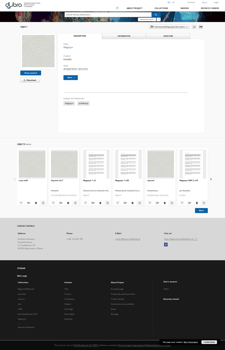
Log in (166, 288)
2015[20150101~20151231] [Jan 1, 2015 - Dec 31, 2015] (75, 69)
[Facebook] (166, 244)
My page (115, 314)
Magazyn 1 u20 (122, 180)
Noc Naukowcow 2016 (27, 314)
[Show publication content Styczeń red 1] (68, 203)
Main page (22, 275)
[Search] (156, 14)
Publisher (68, 319)
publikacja (83, 103)
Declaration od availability (122, 304)
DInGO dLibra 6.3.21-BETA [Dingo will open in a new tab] (86, 345)
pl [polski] (173, 2)
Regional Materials (26, 289)
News (113, 309)
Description (69, 314)
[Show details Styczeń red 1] (75, 203)
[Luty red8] (32, 164)
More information (191, 342)
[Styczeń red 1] (64, 164)
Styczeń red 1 (57, 180)
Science (21, 299)
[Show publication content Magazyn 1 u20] (132, 203)
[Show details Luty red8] (43, 203)
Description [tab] (80, 36)
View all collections (26, 327)
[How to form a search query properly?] (159, 19)
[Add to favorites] (194, 27)
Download (29, 80)
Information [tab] (124, 36)
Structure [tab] (168, 36)
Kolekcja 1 (22, 319)
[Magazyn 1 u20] (128, 164)
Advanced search (146, 19)
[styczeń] (161, 164)
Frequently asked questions (123, 294)
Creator (67, 294)
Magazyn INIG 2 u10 (189, 180)
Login (216, 2)
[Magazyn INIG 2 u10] (193, 164)
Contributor (69, 299)
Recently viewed (210, 8)
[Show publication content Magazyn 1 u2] (100, 203)
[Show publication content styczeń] (164, 203)
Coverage (68, 309)
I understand (209, 342)
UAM (20, 309)
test (19, 304)
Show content (30, 73)
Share (204, 2)
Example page (117, 289)
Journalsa (22, 294)
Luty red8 (23, 180)
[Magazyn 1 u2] (96, 164)
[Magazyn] (38, 51)
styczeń (150, 180)
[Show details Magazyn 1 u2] (107, 203)
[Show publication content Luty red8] (36, 203)
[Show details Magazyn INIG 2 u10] (203, 203)
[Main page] (117, 8)
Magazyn (69, 103)
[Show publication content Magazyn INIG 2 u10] (196, 203)
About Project (134, 8)
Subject (67, 304)
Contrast (191, 2)
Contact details (117, 299)
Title (66, 289)
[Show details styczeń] (171, 203)
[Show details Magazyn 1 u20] (139, 203)
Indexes (184, 8)
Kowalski (67, 59)
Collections (161, 8)
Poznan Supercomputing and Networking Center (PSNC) (144, 345)
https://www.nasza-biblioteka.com (180, 239)
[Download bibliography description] (28, 203)
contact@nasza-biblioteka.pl (127, 239)
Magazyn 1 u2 (89, 180)
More (201, 210)
